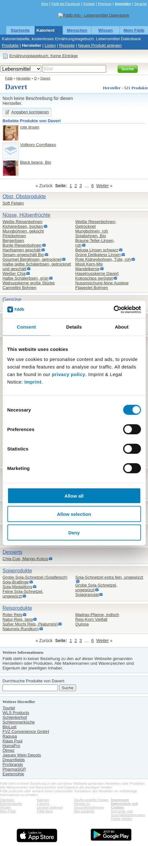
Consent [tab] (26, 327)
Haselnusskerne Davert (97, 273)
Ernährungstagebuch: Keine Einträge (43, 55)
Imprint (32, 381)
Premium (104, 4)
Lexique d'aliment (50, 807)
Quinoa (82, 624)
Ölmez (9, 750)
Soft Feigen (13, 203)
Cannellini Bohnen (19, 287)
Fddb (9, 78)
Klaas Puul (13, 741)
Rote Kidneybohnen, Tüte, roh (103, 259)
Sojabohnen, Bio (90, 235)
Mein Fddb (134, 30)
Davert (45, 78)
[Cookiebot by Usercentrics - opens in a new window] (113, 309)
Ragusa (10, 736)
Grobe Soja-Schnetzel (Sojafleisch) (35, 577)
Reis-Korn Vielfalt (91, 619)
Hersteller (31, 45)
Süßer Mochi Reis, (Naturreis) (30, 624)
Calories (43, 803)
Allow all (74, 495)
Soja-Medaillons (17, 586)
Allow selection (74, 514)
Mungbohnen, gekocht (23, 231)
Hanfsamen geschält (22, 250)
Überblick (7, 800)
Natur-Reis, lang (18, 619)
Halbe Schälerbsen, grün (25, 278)
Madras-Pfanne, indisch (97, 614)
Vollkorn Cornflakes (38, 144)
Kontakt (88, 4)
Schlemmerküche (19, 722)
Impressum (120, 800)
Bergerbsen (13, 240)
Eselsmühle (13, 774)
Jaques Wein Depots (22, 755)
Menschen (77, 30)
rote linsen (29, 127)
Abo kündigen (84, 811)
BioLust (9, 726)
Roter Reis (12, 614)
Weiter (102, 185)
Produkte (10, 45)
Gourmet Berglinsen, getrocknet (32, 259)
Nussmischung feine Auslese (102, 283)
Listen (50, 45)
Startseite (20, 30)
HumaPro (11, 745)
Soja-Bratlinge (16, 582)
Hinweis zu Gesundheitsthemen (89, 805)
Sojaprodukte (17, 570)
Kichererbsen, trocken (23, 226)
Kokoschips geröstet (94, 278)
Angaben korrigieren (30, 112)
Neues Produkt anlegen (100, 45)
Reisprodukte (17, 608)
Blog (44, 4)
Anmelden (123, 4)
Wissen (105, 30)
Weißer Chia (14, 273)
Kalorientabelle (52, 30)
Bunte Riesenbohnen (22, 245)
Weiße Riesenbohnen (23, 221)
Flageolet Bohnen (91, 287)
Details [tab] (74, 327)
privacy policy (68, 374)
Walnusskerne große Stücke (29, 283)
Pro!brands (13, 764)
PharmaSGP (14, 769)
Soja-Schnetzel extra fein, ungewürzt (109, 577)
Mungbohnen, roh (91, 231)
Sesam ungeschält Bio (23, 254)
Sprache (140, 4)
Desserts (12, 552)
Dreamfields (14, 759)
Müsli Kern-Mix (89, 264)
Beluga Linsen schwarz (96, 250)
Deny (74, 532)
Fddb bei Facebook (65, 4)
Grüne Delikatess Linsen (98, 254)
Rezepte (67, 45)
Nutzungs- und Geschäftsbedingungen (128, 813)
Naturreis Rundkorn (21, 628)
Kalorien (43, 800)
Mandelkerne (87, 268)
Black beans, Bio (35, 162)
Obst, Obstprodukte (24, 196)
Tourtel (9, 708)
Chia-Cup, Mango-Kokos (25, 558)
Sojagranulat (87, 594)
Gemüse (12, 299)
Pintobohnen (14, 235)
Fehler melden (121, 819)
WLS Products (16, 712)
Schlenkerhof (15, 717)
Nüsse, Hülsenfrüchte (26, 215)
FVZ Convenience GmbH (26, 731)
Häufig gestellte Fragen (91, 800)
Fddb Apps (45, 811)
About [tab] (122, 327)
